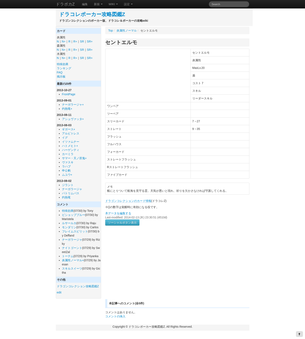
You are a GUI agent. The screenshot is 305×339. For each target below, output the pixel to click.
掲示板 (61, 76)
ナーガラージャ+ (73, 104)
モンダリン (69, 227)
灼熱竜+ (67, 108)
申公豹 (66, 170)
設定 (128, 4)
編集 (85, 4)
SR (82, 41)
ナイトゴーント (72, 248)
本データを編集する (118, 213)
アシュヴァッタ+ (73, 119)
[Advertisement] (139, 267)
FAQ (60, 72)
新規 (98, 4)
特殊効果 (62, 64)
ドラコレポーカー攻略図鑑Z (92, 14)
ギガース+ (68, 129)
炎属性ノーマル (127, 30)
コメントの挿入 (115, 316)
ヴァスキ (68, 162)
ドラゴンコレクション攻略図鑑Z (78, 286)
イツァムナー (70, 141)
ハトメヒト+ (70, 145)
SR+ (90, 41)
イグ (65, 137)
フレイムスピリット (75, 231)
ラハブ (66, 166)
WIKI (113, 4)
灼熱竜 (66, 197)
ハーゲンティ (70, 150)
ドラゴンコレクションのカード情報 (128, 200)
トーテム (68, 256)
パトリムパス (70, 193)
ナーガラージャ (72, 189)
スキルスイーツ (72, 268)
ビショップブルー (73, 215)
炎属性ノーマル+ (73, 260)
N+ (63, 41)
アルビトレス (70, 133)
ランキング (64, 68)
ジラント (68, 185)
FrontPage (68, 94)
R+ (75, 41)
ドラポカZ (65, 4)
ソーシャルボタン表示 (122, 222)
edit (59, 292)
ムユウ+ (67, 174)
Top (110, 30)
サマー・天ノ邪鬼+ (74, 158)
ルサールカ (69, 223)
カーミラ (68, 154)
